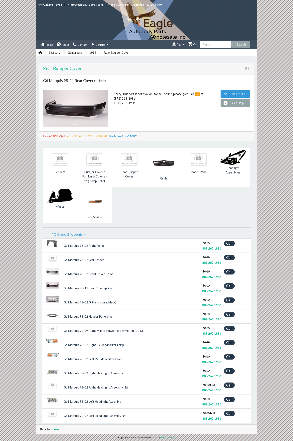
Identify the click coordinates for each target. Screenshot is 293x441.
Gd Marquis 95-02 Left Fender (84, 260)
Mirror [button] (59, 206)
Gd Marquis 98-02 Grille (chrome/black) (90, 302)
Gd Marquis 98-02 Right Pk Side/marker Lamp (94, 345)
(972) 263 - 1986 (50, 4)
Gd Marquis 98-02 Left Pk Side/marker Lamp (93, 359)
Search (241, 44)
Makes (54, 429)
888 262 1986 (211, 248)
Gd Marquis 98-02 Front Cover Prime (88, 274)
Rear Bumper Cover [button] (129, 174)
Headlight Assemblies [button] (233, 170)
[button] (48, 108)
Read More (234, 93)
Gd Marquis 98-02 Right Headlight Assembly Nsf (96, 387)
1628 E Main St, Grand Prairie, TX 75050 (134, 4)
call (197, 94)
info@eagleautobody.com (85, 4)
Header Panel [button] (198, 172)
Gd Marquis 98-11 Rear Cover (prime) (89, 288)
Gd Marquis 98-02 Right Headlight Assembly (93, 373)
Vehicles (98, 44)
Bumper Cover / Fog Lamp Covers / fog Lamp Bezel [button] (94, 176)
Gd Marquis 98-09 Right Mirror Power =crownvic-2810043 (103, 330)
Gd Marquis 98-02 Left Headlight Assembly (92, 401)
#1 (247, 68)
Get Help (233, 103)
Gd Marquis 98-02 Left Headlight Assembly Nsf (95, 415)
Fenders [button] (60, 172)
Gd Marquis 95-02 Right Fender (85, 245)
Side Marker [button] (95, 217)
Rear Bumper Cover (62, 68)
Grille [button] (163, 178)
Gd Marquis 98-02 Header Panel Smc (88, 316)
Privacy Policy (167, 437)
